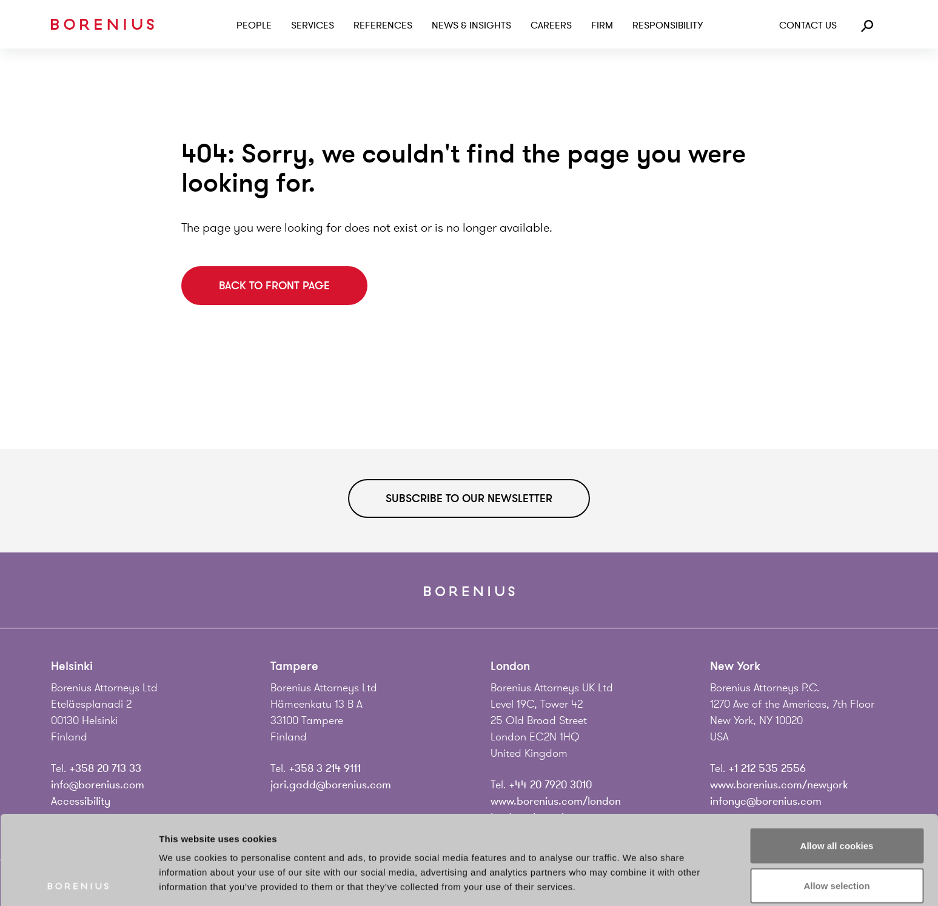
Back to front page (274, 285)
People (254, 25)
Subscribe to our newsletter (469, 498)
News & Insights (471, 25)
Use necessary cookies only (836, 836)
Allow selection (836, 796)
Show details (636, 882)
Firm (602, 25)
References (382, 25)
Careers (551, 25)
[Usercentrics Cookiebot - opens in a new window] (78, 882)
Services (312, 25)
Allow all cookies (837, 756)
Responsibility (667, 25)
